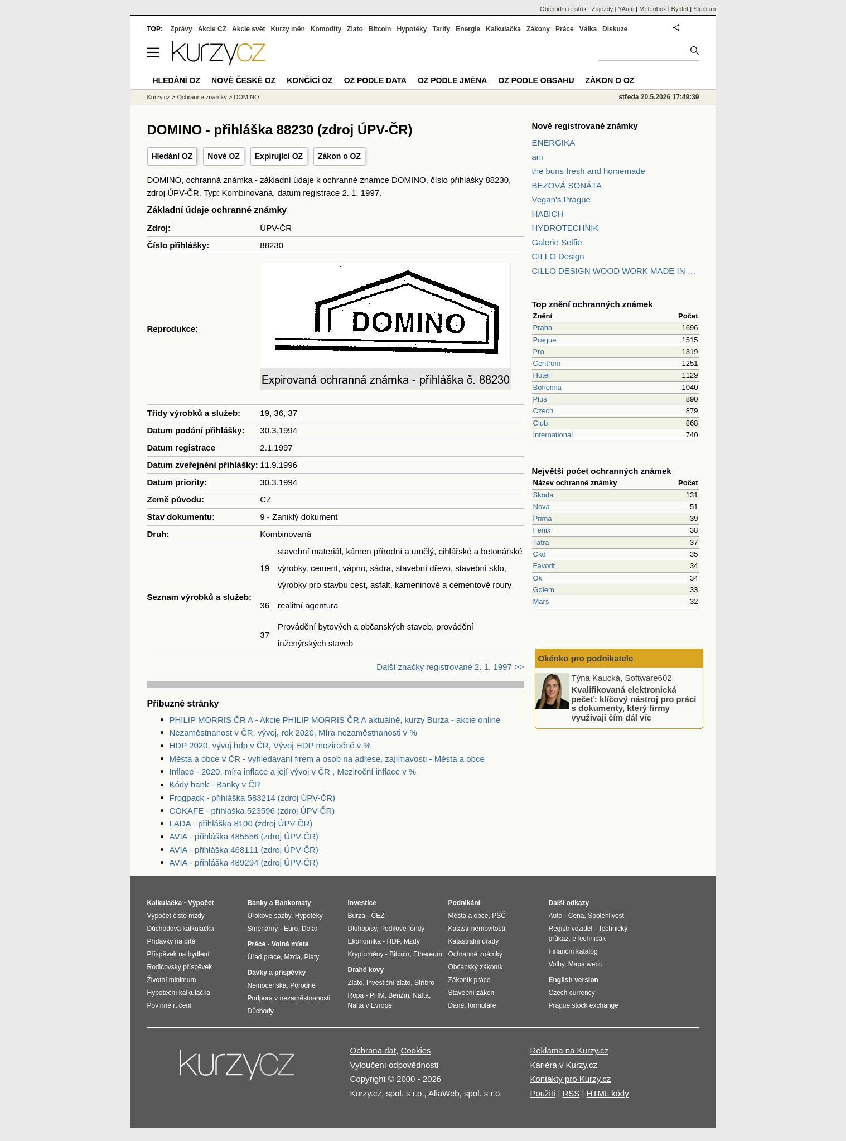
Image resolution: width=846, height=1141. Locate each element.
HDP (393, 941)
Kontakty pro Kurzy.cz (570, 1079)
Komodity (326, 29)
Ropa (356, 995)
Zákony (538, 29)
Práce (564, 29)
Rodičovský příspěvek (179, 967)
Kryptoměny (366, 954)
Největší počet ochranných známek (601, 471)
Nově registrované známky (585, 125)
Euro (291, 928)
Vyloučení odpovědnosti (394, 1065)
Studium (704, 9)
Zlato (355, 29)
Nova (541, 506)
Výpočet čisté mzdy (176, 916)
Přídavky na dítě (171, 941)
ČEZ (378, 916)
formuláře (482, 1005)
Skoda (543, 495)
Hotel (541, 375)
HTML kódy (608, 1093)
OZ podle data (375, 80)
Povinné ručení (169, 1005)
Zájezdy (602, 9)
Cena (576, 916)
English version (573, 980)
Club (540, 423)
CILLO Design (558, 256)
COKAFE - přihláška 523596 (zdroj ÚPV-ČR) (252, 810)
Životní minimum (171, 980)
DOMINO (246, 97)
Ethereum (427, 954)
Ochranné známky (201, 97)
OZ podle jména (452, 80)
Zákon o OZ (339, 156)
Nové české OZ (243, 80)
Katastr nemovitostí (477, 928)
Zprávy (181, 29)
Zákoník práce (469, 980)
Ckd (539, 554)
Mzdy (412, 941)
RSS (570, 1093)
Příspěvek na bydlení (178, 954)
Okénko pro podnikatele (586, 658)
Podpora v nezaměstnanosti (289, 998)
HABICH (548, 214)
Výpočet (201, 903)
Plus (540, 399)
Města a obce (468, 916)
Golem (543, 590)
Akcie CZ (212, 29)
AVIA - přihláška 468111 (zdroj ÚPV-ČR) (244, 849)
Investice (362, 903)
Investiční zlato (388, 983)
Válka (588, 29)
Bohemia (547, 387)
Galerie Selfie (557, 242)
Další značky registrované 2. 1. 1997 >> (450, 666)
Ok (538, 578)
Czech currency (572, 993)
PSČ (499, 916)
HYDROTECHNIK (565, 228)
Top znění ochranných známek (592, 304)
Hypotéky (412, 29)
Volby (556, 964)
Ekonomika (364, 941)
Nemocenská (267, 985)
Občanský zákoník (475, 967)
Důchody (261, 1011)
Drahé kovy (366, 970)
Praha (543, 327)
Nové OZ (223, 156)
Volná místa (290, 944)
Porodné (302, 985)
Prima (542, 518)
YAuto (626, 9)
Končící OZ (309, 80)
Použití (542, 1093)
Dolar (310, 928)
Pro (538, 351)
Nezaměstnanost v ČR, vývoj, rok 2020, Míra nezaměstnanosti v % (293, 732)
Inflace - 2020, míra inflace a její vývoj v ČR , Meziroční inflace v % (293, 771)
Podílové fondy (402, 928)
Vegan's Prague (561, 199)
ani (537, 157)
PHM (377, 995)
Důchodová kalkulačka (180, 928)
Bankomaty (293, 903)
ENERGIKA (554, 142)
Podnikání (464, 903)
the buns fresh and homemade (588, 171)
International (553, 435)
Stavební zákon (471, 993)
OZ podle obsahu (536, 80)
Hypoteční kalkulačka (178, 993)
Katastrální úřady (473, 941)
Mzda (292, 957)
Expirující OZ (279, 156)
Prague (545, 340)
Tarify (441, 29)
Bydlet (680, 9)
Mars (541, 601)
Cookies (415, 1050)
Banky (258, 903)
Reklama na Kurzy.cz (569, 1050)
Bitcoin (380, 29)
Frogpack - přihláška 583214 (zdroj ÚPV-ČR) (253, 797)
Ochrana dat (373, 1050)
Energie (468, 29)
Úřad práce (264, 957)
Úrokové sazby (269, 916)
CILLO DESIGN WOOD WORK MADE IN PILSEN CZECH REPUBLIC (615, 270)
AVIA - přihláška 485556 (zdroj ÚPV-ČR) (244, 836)
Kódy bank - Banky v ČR (215, 784)
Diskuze (614, 29)
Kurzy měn (287, 29)
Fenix (542, 530)
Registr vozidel (571, 928)
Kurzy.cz (158, 97)
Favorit (544, 566)
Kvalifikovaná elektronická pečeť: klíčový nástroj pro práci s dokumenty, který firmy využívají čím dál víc (634, 703)
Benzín (398, 995)
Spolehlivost (606, 916)
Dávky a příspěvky (277, 972)
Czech (543, 411)
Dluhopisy (362, 928)
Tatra (541, 542)
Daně (456, 1005)
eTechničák (589, 938)
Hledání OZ (172, 156)
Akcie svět (248, 29)
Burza (356, 916)
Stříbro (424, 983)
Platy (312, 957)
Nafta (421, 995)
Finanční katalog (573, 951)
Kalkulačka (503, 29)
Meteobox (652, 9)
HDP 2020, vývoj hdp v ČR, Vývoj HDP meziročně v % (270, 745)
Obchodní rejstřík (563, 9)
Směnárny (263, 928)
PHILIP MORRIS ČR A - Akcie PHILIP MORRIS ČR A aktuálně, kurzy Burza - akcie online (335, 719)
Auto (556, 916)
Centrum (547, 363)
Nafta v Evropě (370, 1005)
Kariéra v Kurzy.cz (563, 1065)
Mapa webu (585, 964)
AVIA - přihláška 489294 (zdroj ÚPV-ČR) (244, 862)
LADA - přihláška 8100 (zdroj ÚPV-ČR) (241, 823)
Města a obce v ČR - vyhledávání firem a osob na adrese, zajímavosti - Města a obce (327, 758)
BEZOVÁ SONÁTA (567, 185)
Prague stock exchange (583, 1005)
